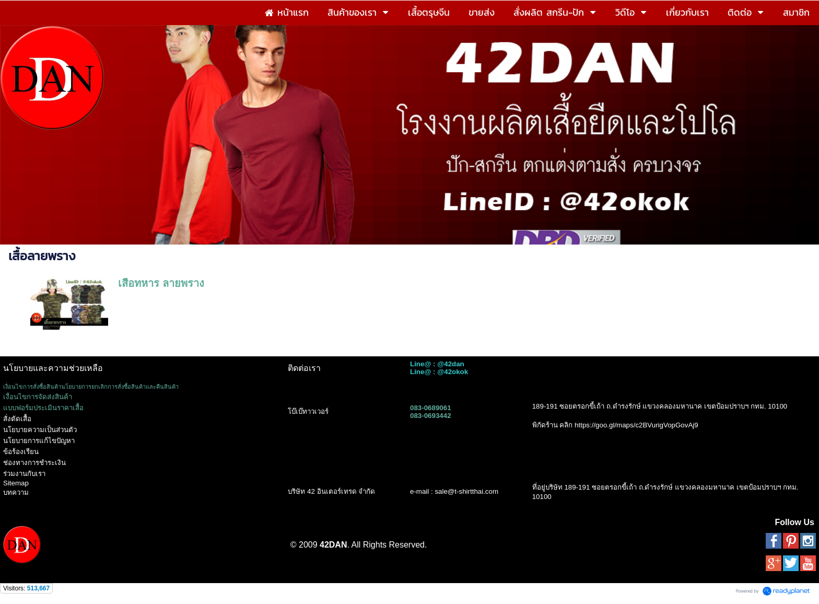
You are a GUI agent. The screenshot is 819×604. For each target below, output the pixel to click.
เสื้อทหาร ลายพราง (161, 283)
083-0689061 (430, 408)
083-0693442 (430, 416)
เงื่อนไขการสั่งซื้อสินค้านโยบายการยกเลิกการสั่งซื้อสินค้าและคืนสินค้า (91, 387)
